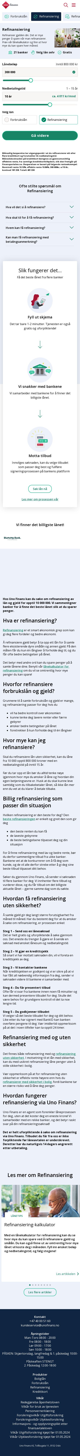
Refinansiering (54, 120)
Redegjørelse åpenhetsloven (40, 1402)
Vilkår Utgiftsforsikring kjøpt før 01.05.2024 (40, 1432)
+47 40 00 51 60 (40, 1321)
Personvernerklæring (40, 1411)
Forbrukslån (15, 120)
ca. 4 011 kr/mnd (64, 96)
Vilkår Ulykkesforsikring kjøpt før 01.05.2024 (40, 1437)
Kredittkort (40, 1392)
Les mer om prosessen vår (40, 499)
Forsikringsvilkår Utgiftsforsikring (40, 1415)
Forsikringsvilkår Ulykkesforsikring (40, 1419)
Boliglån (40, 1379)
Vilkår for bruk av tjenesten (40, 1407)
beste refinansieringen (19, 819)
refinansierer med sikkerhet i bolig (27, 1082)
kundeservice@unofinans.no (40, 1325)
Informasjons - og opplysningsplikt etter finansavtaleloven (40, 1426)
